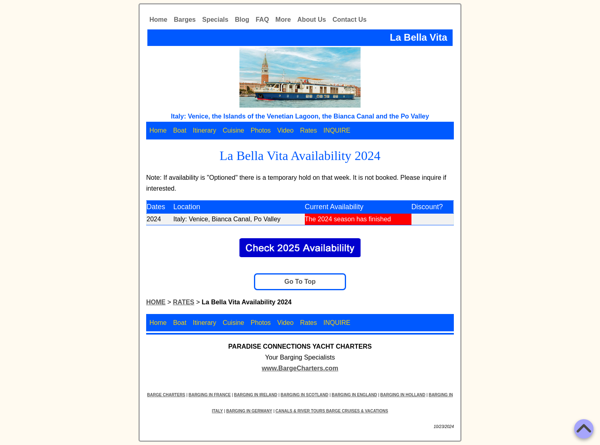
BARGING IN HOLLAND (403, 395)
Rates (308, 130)
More (283, 19)
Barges (184, 19)
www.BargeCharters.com (300, 368)
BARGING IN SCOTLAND (304, 395)
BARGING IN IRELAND (255, 395)
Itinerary (204, 130)
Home (158, 19)
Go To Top (300, 281)
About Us (311, 19)
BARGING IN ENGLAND (354, 395)
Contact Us (349, 19)
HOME (156, 302)
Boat (180, 130)
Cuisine (233, 130)
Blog (242, 19)
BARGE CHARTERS (166, 395)
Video (285, 130)
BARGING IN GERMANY (249, 411)
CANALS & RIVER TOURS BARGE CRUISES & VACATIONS (331, 411)
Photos (261, 130)
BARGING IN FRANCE (210, 395)
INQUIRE (336, 130)
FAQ (262, 19)
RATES (183, 302)
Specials (215, 19)
